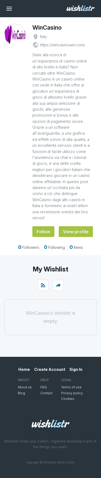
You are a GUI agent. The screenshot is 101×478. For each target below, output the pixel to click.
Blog (21, 393)
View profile (76, 231)
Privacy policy (72, 393)
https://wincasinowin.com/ (62, 45)
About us (25, 387)
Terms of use (71, 387)
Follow (43, 231)
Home (24, 369)
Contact (46, 393)
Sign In (75, 369)
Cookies (67, 399)
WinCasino (47, 27)
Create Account (49, 369)
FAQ (43, 387)
